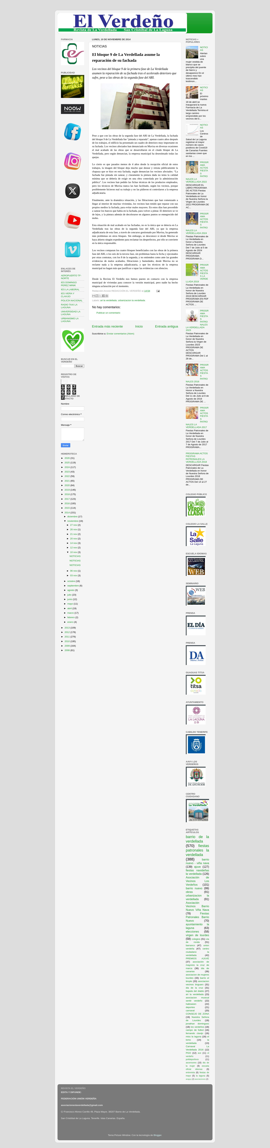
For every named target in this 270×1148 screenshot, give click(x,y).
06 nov (74, 571)
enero (70, 622)
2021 (67, 481)
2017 (67, 499)
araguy (188, 1079)
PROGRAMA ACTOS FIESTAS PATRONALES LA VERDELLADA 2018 (197, 457)
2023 (67, 471)
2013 (67, 627)
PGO (188, 1053)
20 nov (74, 538)
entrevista (190, 1072)
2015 (67, 508)
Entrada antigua (166, 326)
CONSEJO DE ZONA (197, 1014)
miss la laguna (193, 1036)
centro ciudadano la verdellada (197, 951)
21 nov (74, 534)
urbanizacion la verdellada (131, 300)
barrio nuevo (194, 888)
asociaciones (200, 1079)
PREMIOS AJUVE (197, 958)
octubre (71, 581)
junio (70, 599)
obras (189, 891)
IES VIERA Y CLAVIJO (67, 295)
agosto (71, 590)
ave (199, 1053)
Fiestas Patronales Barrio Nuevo (197, 917)
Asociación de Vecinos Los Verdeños (197, 881)
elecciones (192, 931)
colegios (196, 939)
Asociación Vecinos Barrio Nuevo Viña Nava (197, 906)
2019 (67, 490)
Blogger (158, 1135)
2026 (67, 458)
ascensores (191, 1062)
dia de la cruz (194, 987)
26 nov (74, 529)
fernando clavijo (194, 1033)
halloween (191, 1004)
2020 (67, 485)
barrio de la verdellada (197, 839)
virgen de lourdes (197, 935)
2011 (67, 636)
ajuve (197, 866)
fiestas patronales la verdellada (197, 850)
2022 (67, 476)
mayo (70, 603)
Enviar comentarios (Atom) (120, 333)
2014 (67, 512)
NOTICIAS (75, 556)
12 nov (74, 547)
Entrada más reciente (107, 326)
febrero (71, 617)
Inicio (139, 326)
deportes (190, 1007)
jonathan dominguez (197, 1023)
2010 (67, 641)
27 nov (74, 525)
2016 (67, 503)
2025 (67, 462)
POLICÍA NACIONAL (71, 300)
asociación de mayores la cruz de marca (197, 965)
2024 (67, 467)
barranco (190, 945)
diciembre (72, 516)
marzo (70, 613)
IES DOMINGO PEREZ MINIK (69, 283)
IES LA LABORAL (70, 289)
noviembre (73, 521)
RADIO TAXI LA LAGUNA (69, 306)
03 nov (74, 575)
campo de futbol (195, 1030)
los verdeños (197, 1027)
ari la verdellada (108, 300)
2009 (67, 646)
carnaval (190, 1010)
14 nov (74, 543)
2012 (67, 632)
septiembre (73, 585)
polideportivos (192, 1059)
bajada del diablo (195, 991)
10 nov (74, 552)
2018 (67, 494)
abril (69, 608)
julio (69, 594)
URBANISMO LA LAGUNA (69, 320)
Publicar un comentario (108, 312)
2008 (67, 650)
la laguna (200, 1076)
